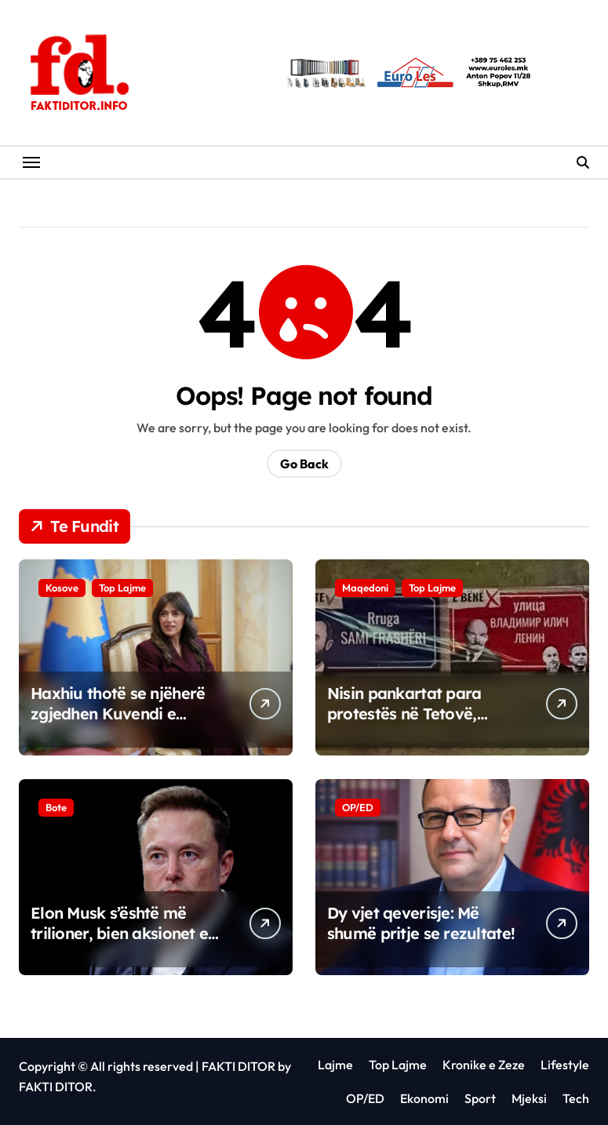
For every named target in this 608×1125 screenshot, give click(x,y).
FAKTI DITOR (238, 1066)
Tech (575, 1098)
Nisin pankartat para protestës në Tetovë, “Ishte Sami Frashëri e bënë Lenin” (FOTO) (410, 723)
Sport (480, 1098)
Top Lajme (122, 587)
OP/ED (357, 807)
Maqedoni (365, 587)
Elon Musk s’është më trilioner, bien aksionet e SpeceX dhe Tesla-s (119, 933)
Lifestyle (565, 1064)
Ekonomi (424, 1098)
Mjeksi (529, 1098)
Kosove (62, 587)
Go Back (304, 463)
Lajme (335, 1064)
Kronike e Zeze (483, 1064)
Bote (56, 807)
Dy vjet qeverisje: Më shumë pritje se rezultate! (421, 923)
